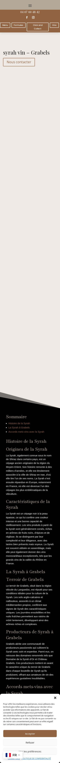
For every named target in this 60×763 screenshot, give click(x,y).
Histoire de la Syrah (19, 423)
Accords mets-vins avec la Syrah (26, 431)
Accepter (30, 733)
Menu (5, 25)
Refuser (30, 742)
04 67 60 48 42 (30, 12)
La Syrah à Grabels (19, 427)
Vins (54, 25)
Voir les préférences (30, 751)
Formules (18, 25)
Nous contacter (19, 62)
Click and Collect (38, 27)
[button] (55, 697)
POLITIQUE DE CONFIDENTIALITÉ (36, 758)
